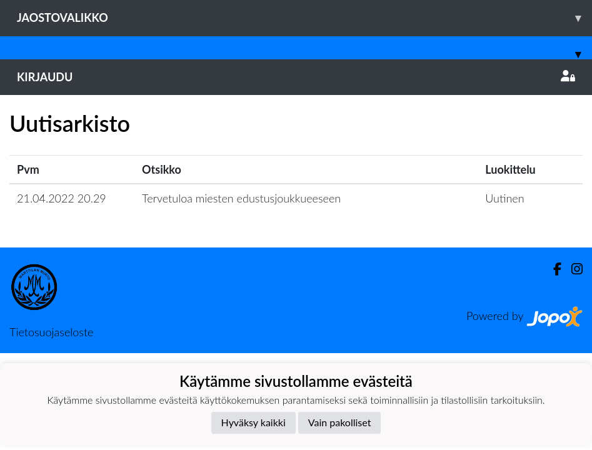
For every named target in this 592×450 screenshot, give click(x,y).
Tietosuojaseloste (51, 332)
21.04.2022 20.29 (61, 198)
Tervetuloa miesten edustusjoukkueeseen (241, 198)
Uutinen (504, 198)
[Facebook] (552, 269)
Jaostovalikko (304, 18)
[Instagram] (572, 269)
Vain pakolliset (339, 422)
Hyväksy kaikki (253, 422)
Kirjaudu (296, 77)
